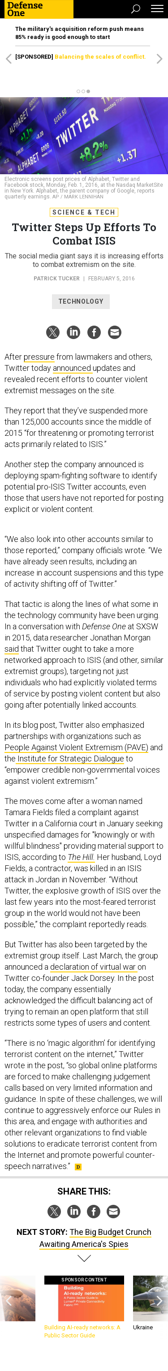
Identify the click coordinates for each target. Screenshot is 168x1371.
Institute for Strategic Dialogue (70, 758)
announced (73, 368)
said (11, 648)
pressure (39, 356)
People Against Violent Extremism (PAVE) (76, 747)
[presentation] (8, 1308)
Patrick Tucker (57, 278)
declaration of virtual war (94, 966)
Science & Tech (84, 212)
